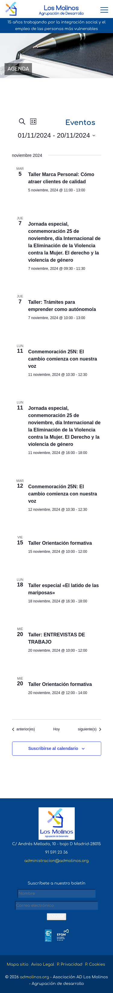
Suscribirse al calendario (53, 748)
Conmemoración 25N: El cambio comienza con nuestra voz (62, 359)
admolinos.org (34, 977)
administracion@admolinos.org (56, 861)
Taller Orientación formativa (60, 543)
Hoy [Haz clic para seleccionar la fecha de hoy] (56, 729)
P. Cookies (95, 964)
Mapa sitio (17, 964)
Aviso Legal (42, 964)
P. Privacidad (70, 964)
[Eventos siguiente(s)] (89, 729)
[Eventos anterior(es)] (23, 729)
